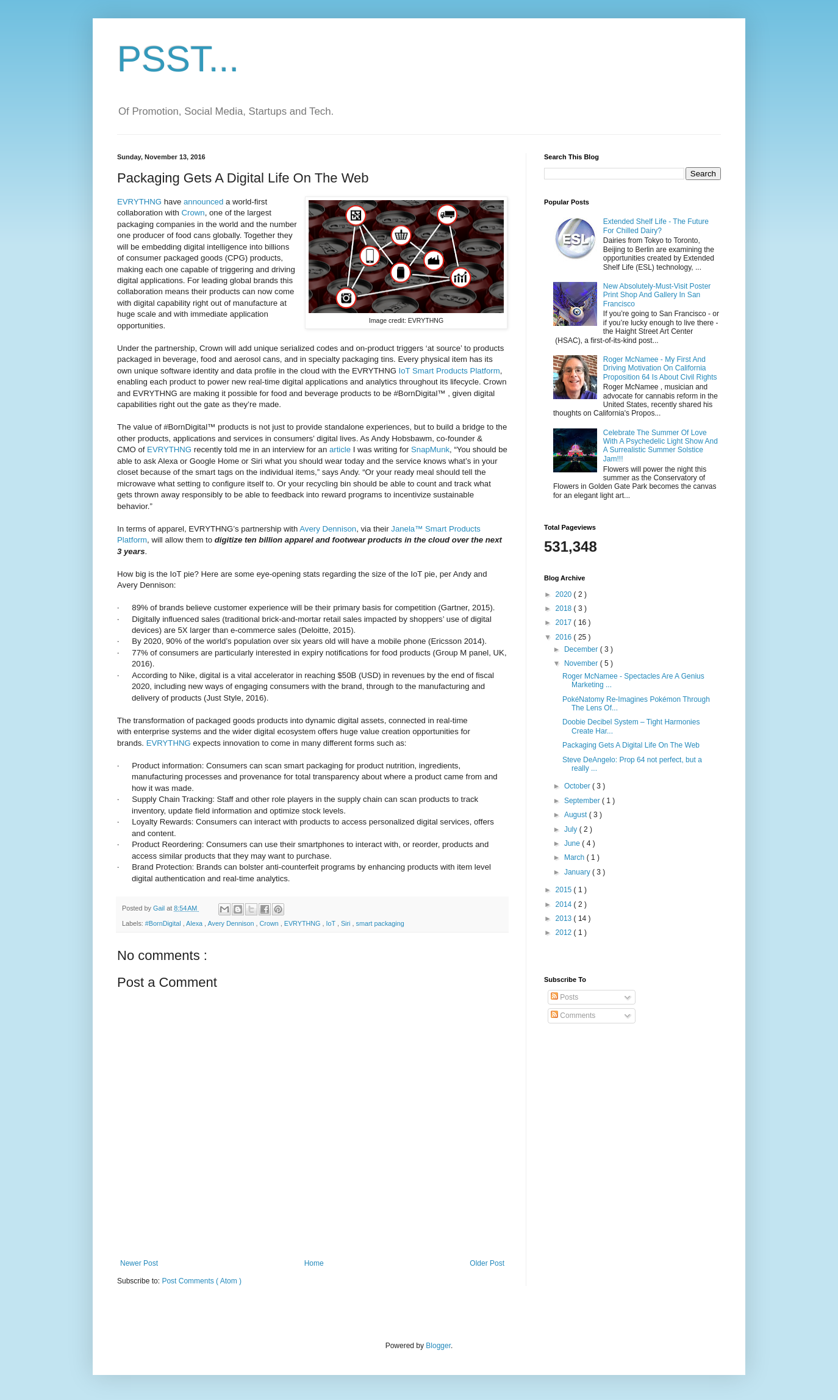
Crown (193, 212)
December (582, 649)
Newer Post (139, 1263)
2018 (565, 608)
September (583, 800)
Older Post (487, 1263)
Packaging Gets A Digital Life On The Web (631, 745)
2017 (565, 622)
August (576, 814)
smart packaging (380, 923)
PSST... (178, 58)
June (573, 843)
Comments (573, 1015)
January (578, 872)
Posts (564, 997)
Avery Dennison (327, 528)
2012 (565, 932)
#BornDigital (164, 923)
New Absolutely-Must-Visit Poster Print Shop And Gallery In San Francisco (657, 295)
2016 (565, 637)
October (578, 786)
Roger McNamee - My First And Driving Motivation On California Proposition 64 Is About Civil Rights (660, 368)
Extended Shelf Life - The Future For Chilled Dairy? (656, 225)
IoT (331, 923)
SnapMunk (430, 449)
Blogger (438, 1345)
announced (203, 201)
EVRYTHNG (139, 201)
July (571, 829)
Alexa (195, 923)
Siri (347, 923)
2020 (565, 594)
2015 (565, 890)
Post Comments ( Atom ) (202, 1281)
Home (314, 1263)
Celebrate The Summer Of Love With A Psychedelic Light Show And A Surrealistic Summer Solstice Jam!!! (660, 445)
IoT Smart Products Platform (449, 370)
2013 (565, 918)
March (575, 857)
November (582, 663)
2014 (565, 904)
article (340, 449)
